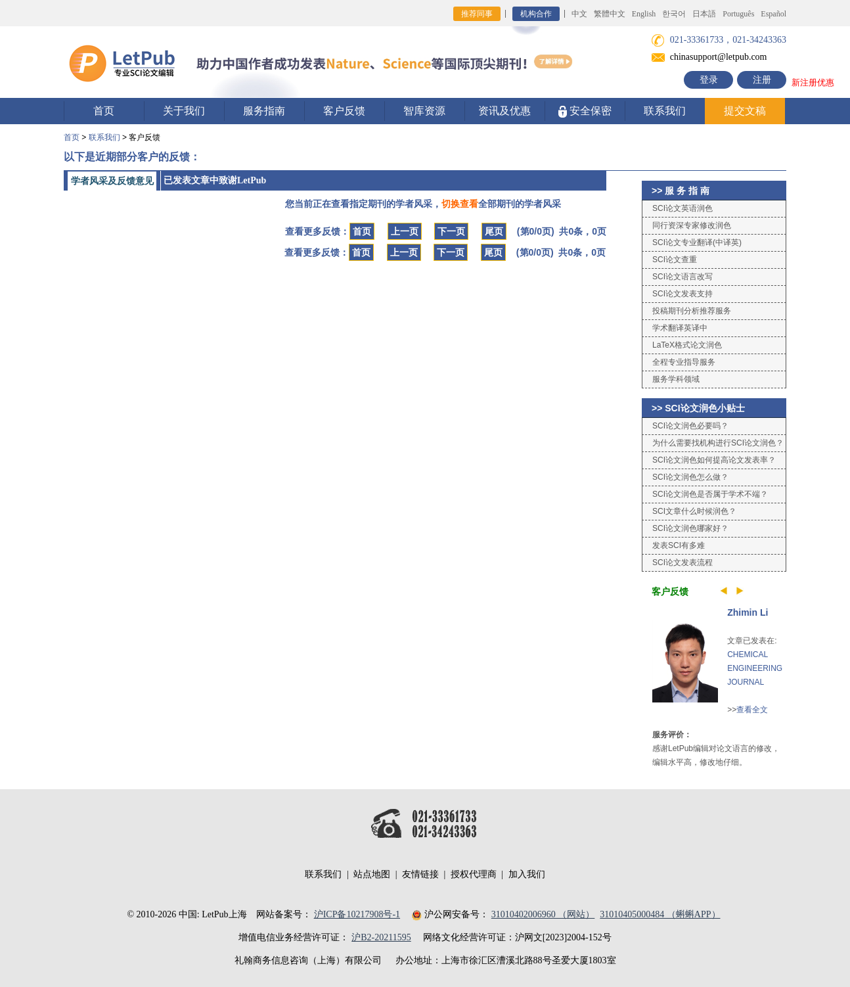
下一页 (451, 231)
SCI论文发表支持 (682, 293)
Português (738, 13)
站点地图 (371, 874)
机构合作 (536, 13)
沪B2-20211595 (381, 937)
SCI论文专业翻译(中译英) (697, 242)
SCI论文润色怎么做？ (690, 477)
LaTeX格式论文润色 (687, 345)
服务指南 (264, 110)
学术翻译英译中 (679, 328)
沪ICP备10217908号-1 (357, 914)
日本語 (704, 13)
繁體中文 (609, 13)
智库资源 (424, 110)
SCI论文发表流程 (682, 562)
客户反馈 (344, 110)
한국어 (674, 13)
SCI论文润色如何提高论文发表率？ (714, 460)
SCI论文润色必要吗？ (690, 425)
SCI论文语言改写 (682, 276)
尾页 (494, 231)
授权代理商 (474, 874)
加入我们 (526, 874)
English (644, 13)
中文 (579, 13)
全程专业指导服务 (683, 362)
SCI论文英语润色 (682, 208)
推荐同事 (477, 13)
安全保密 (585, 111)
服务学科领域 (676, 379)
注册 (762, 80)
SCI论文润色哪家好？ (690, 528)
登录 (709, 80)
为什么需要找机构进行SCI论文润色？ (718, 443)
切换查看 (459, 203)
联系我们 (665, 110)
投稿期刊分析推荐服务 (691, 310)
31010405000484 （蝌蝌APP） (660, 914)
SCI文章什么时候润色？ (694, 511)
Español (773, 13)
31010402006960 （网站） (543, 914)
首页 (103, 110)
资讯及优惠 (504, 110)
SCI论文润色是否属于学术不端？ (710, 494)
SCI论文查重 (674, 259)
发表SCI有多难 (678, 545)
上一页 (404, 231)
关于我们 (184, 110)
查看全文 (752, 709)
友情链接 (420, 874)
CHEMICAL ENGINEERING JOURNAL (754, 668)
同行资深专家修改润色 (691, 225)
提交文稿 (745, 110)
